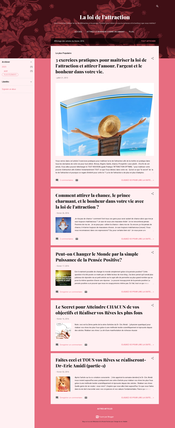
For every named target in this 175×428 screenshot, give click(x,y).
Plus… (132, 32)
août (6, 71)
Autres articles (104, 409)
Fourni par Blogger (105, 417)
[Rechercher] (157, 6)
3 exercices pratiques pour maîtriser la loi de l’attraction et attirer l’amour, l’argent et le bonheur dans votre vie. (101, 65)
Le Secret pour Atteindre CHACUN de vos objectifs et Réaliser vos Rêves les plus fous (99, 309)
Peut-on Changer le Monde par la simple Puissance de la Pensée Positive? (97, 257)
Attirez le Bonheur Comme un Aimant (106, 32)
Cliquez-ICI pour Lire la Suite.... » (137, 180)
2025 (4, 67)
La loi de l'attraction (105, 17)
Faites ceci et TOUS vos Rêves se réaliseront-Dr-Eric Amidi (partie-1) (101, 362)
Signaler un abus (9, 89)
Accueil (78, 32)
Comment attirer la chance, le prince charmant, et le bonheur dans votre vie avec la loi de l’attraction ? (100, 201)
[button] (152, 59)
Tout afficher (148, 41)
